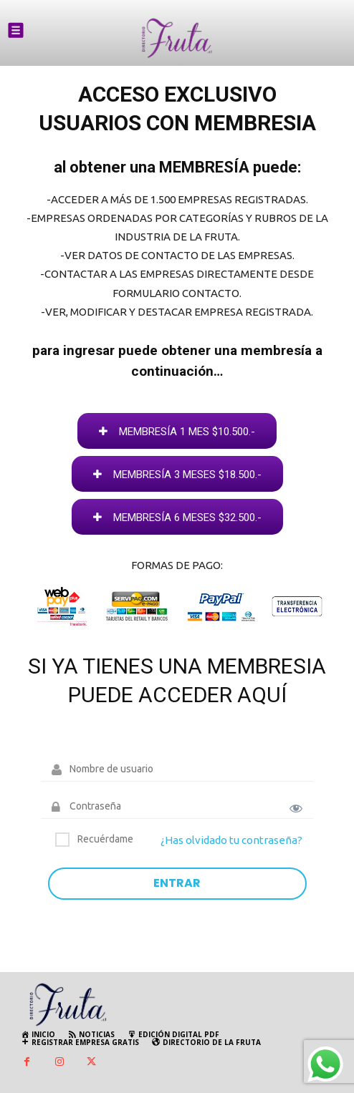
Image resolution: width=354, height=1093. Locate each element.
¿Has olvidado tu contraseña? (231, 840)
